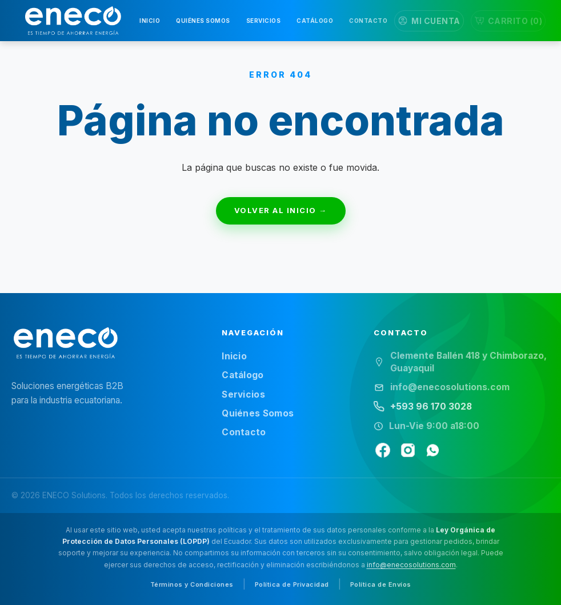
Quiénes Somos (258, 413)
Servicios (243, 394)
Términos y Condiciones (192, 584)
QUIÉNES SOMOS (203, 20)
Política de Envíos (380, 584)
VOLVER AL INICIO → (280, 210)
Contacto (244, 432)
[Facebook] (383, 450)
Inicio (234, 356)
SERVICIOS (263, 20)
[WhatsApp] (433, 450)
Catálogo (242, 375)
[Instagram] (408, 450)
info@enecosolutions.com (411, 564)
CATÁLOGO (314, 20)
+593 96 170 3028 (431, 406)
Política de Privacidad (292, 584)
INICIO (149, 20)
